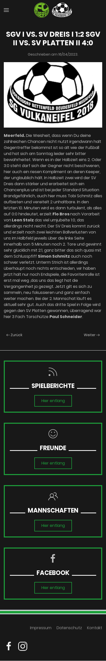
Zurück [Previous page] (14, 334)
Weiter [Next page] (92, 334)
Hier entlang (53, 401)
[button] (6, 10)
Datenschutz (69, 629)
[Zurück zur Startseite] (53, 10)
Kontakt (94, 629)
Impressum (40, 629)
